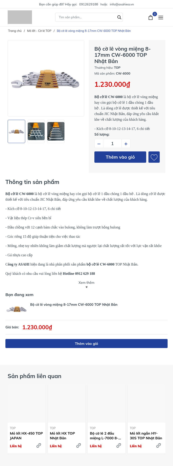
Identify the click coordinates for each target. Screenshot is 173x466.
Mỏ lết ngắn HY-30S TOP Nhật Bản (146, 435)
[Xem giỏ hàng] (151, 17)
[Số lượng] (112, 143)
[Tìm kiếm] (119, 16)
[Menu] (160, 17)
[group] (46, 78)
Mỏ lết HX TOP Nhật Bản (62, 435)
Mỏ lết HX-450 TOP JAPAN (26, 435)
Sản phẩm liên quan (34, 375)
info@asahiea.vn (122, 4)
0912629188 (88, 4)
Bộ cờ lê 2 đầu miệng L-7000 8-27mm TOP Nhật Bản (104, 435)
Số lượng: (101, 134)
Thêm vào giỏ (120, 157)
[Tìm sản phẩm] (89, 17)
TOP (13, 428)
